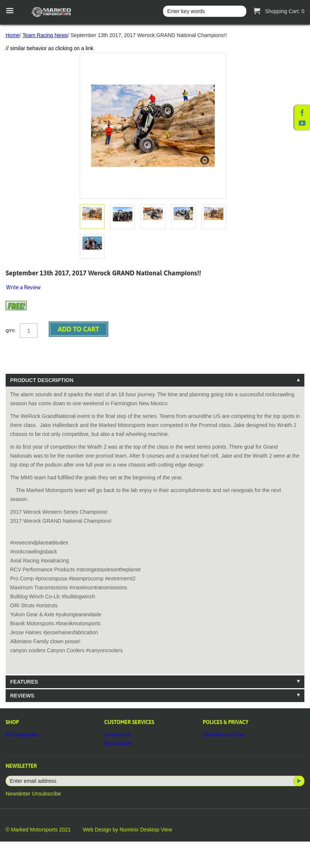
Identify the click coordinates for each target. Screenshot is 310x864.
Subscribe (298, 781)
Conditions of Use (223, 734)
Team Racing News (45, 35)
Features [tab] (24, 682)
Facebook (302, 112)
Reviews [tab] (22, 696)
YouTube (302, 123)
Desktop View (156, 830)
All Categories (22, 734)
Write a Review (23, 287)
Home (12, 35)
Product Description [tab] (41, 380)
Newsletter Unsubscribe (33, 794)
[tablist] (155, 538)
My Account (117, 743)
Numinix (129, 830)
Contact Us (117, 734)
